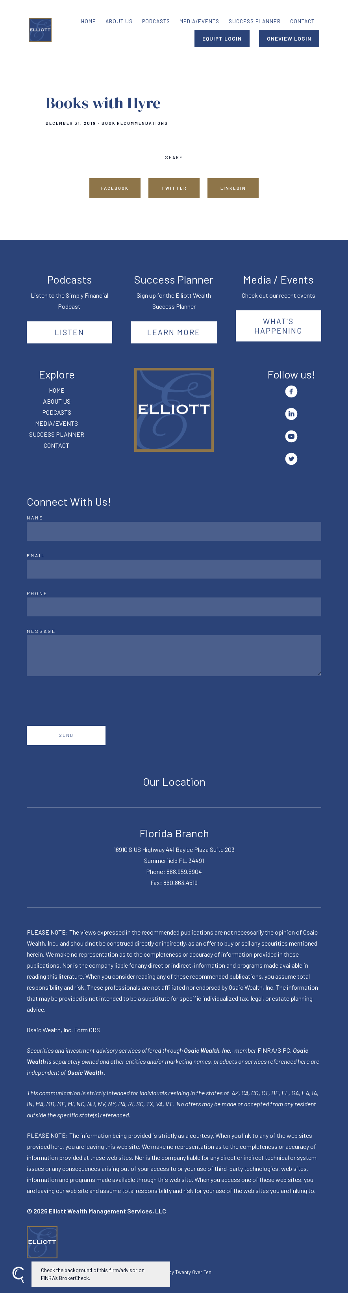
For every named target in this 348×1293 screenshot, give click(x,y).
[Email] (174, 569)
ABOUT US (119, 21)
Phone (37, 593)
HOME (88, 21)
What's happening (278, 325)
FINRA (266, 1050)
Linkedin (233, 188)
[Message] (174, 655)
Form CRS (87, 1029)
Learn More (173, 332)
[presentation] (86, 701)
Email (36, 555)
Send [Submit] (66, 735)
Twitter (174, 188)
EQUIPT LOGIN (222, 38)
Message (41, 631)
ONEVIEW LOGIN (289, 38)
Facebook (115, 188)
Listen (69, 332)
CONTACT (302, 21)
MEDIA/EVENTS (199, 21)
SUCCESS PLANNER (255, 21)
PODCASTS (156, 21)
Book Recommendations (135, 123)
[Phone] (174, 606)
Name (35, 517)
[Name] (174, 531)
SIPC (284, 1050)
